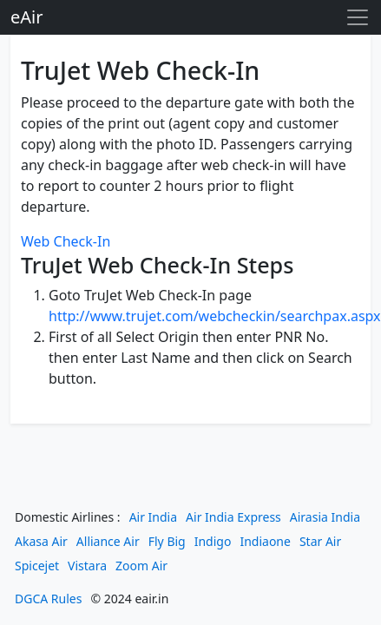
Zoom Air (141, 565)
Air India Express (233, 517)
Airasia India (325, 517)
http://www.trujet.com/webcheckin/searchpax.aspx (215, 316)
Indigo (213, 541)
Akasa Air (41, 541)
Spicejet (37, 565)
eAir (26, 17)
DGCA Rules (48, 598)
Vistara (87, 565)
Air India (153, 517)
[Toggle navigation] (358, 17)
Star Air (320, 541)
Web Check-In (65, 241)
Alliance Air (108, 541)
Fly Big (167, 541)
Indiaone (265, 541)
